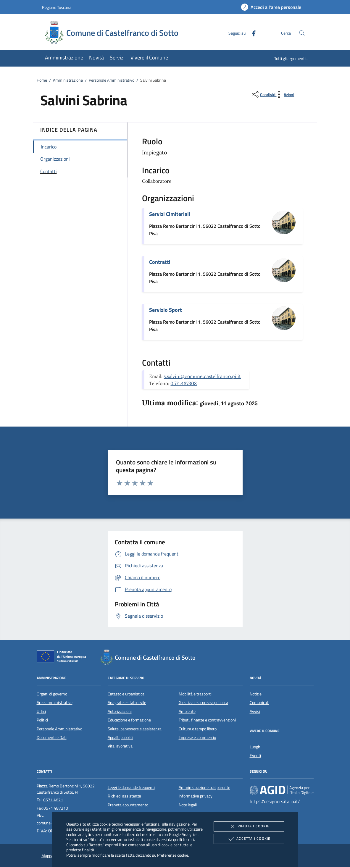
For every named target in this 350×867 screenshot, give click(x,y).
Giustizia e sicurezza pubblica (203, 702)
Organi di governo (52, 694)
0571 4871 (53, 800)
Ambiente (187, 711)
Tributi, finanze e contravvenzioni (207, 720)
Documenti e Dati (52, 737)
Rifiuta (249, 826)
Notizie (256, 694)
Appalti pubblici (120, 737)
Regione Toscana (56, 7)
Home (42, 80)
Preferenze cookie (172, 855)
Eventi (255, 755)
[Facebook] (251, 33)
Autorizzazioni (120, 711)
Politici (42, 720)
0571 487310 (55, 808)
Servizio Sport (165, 310)
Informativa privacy (195, 796)
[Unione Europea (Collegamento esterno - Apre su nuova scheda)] (63, 657)
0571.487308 (183, 383)
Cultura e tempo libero (198, 729)
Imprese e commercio (197, 737)
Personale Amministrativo (111, 80)
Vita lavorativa (120, 746)
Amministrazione (68, 80)
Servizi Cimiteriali (169, 214)
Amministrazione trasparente (204, 787)
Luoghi (255, 747)
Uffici (41, 711)
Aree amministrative (54, 702)
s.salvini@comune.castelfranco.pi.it (202, 376)
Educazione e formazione (129, 720)
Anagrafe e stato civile (127, 702)
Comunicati (259, 702)
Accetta (248, 839)
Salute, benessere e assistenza (135, 729)
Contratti (159, 262)
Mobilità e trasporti (195, 694)
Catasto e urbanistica (126, 694)
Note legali (188, 805)
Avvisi (255, 711)
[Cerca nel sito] (302, 33)
